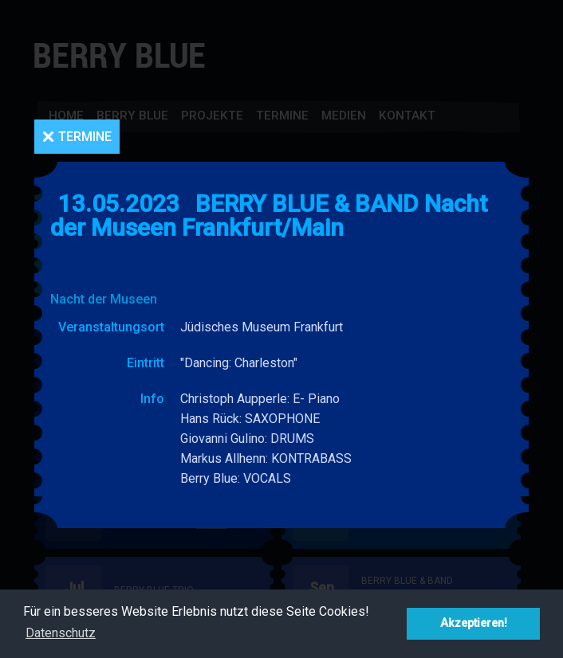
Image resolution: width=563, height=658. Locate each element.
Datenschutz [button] (61, 632)
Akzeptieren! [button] (473, 623)
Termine (85, 136)
